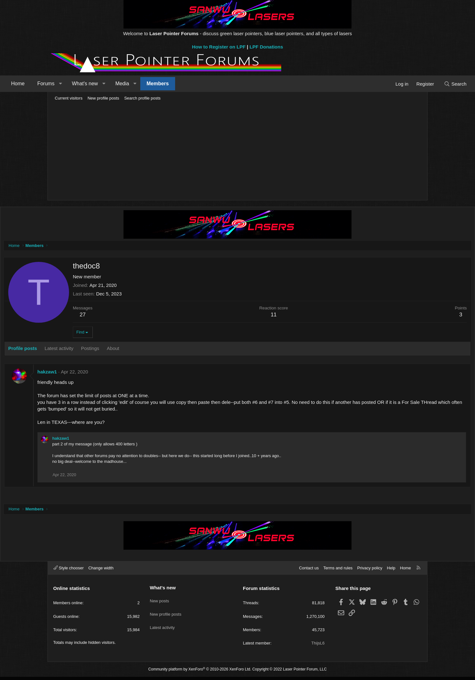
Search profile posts (142, 98)
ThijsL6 (318, 646)
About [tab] (162, 350)
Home (64, 83)
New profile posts (103, 98)
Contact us (309, 571)
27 (132, 316)
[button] (106, 83)
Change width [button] (101, 571)
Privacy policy (369, 571)
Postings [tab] (139, 350)
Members (204, 83)
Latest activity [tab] (108, 350)
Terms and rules (337, 571)
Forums (91, 83)
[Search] (409, 83)
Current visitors (68, 98)
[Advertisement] (237, 151)
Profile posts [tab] (71, 350)
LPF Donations (266, 46)
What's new (131, 83)
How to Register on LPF (218, 46)
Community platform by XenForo (199, 672)
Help (391, 571)
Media (168, 83)
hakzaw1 (96, 373)
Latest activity (162, 624)
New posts (159, 601)
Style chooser (69, 571)
